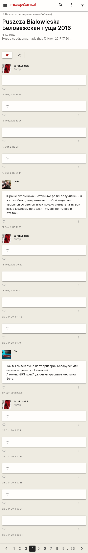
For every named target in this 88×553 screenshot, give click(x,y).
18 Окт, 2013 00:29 (12, 264)
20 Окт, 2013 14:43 (12, 317)
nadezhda (36, 38)
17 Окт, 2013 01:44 (11, 173)
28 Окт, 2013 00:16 (12, 456)
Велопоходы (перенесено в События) (27, 14)
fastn (17, 181)
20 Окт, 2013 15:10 (12, 343)
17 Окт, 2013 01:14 (11, 147)
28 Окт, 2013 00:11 (12, 430)
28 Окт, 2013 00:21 (12, 509)
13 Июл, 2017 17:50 (58, 38)
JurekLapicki (21, 65)
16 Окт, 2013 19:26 (12, 120)
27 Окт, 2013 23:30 (12, 393)
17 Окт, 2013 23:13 (11, 227)
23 (72, 548)
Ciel (16, 351)
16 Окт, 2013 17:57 (11, 94)
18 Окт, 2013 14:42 (12, 290)
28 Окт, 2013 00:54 (12, 535)
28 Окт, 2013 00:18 (12, 482)
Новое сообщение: (15, 38)
